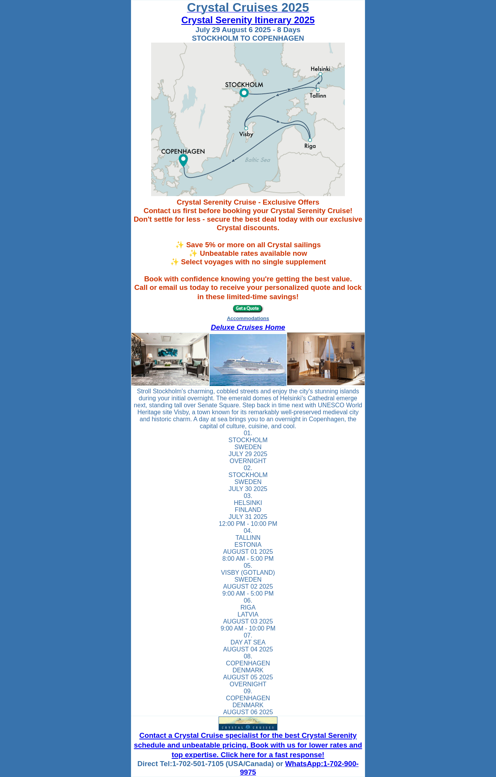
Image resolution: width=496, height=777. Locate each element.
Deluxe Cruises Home (248, 327)
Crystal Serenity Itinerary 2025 (248, 20)
